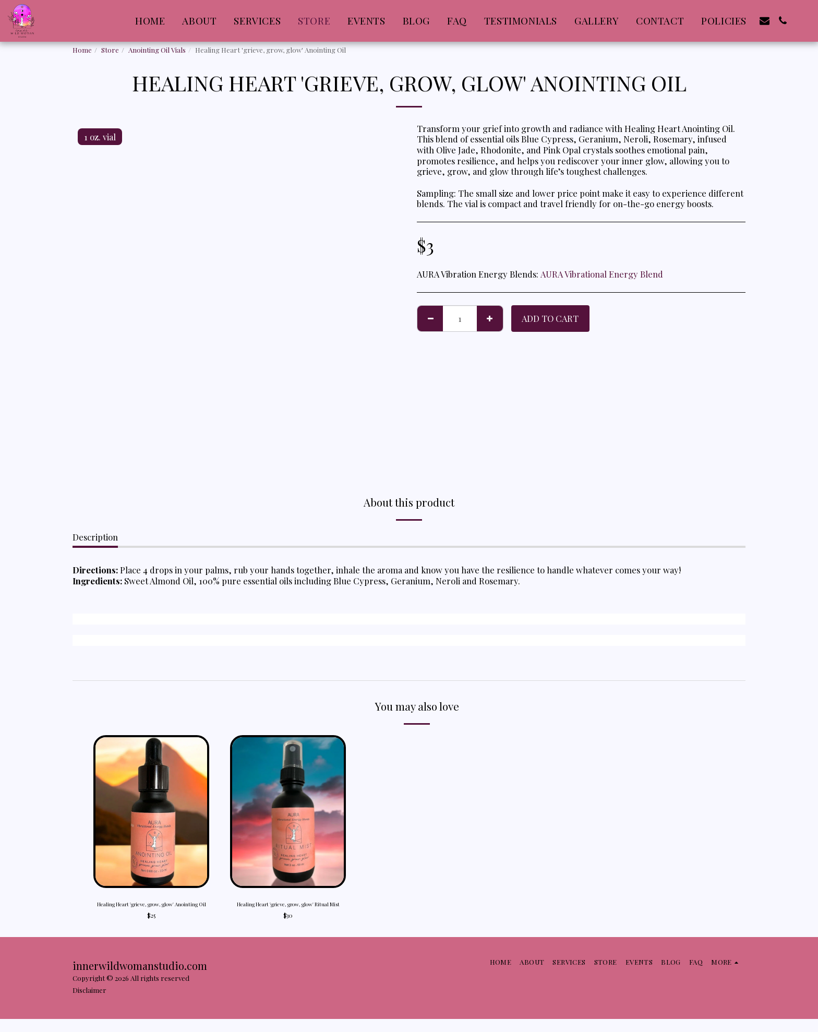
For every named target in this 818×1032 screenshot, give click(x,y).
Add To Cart (550, 318)
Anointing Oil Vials (157, 49)
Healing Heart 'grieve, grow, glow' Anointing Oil (152, 910)
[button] (764, 21)
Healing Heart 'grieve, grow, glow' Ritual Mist (288, 910)
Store (110, 49)
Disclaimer (89, 1003)
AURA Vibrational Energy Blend (601, 274)
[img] (151, 811)
